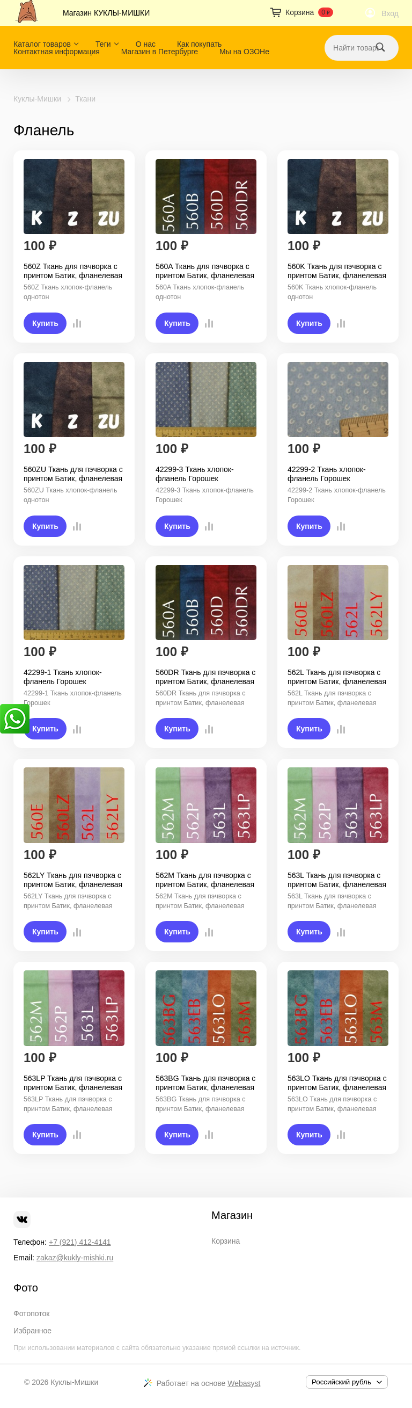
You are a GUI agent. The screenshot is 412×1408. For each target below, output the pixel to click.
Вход (390, 13)
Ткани (85, 99)
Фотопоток (31, 1313)
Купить (45, 323)
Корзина (225, 1241)
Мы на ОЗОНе (244, 51)
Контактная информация (56, 51)
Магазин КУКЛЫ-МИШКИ (106, 13)
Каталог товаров (42, 44)
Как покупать (199, 44)
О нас (146, 44)
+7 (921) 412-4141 (80, 1242)
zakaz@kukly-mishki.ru (74, 1257)
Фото (25, 1287)
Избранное (32, 1330)
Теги (103, 44)
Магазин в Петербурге (159, 51)
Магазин (232, 1215)
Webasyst (243, 1383)
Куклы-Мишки (37, 99)
